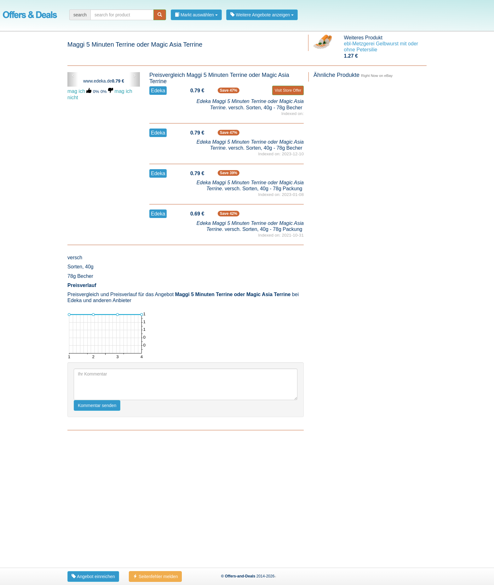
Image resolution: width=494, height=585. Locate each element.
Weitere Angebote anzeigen (262, 14)
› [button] (134, 75)
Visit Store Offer (288, 90)
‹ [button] (73, 75)
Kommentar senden (97, 528)
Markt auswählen (196, 14)
